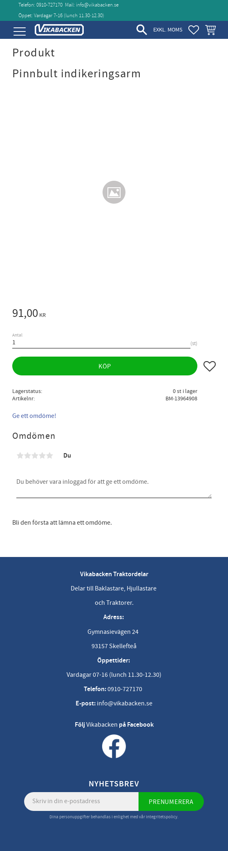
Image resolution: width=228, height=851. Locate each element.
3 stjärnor (34, 455)
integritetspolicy (161, 817)
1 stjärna (20, 455)
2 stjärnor (27, 455)
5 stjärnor (49, 455)
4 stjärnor (42, 455)
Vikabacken (102, 725)
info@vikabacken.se (97, 5)
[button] (19, 32)
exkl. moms (167, 30)
